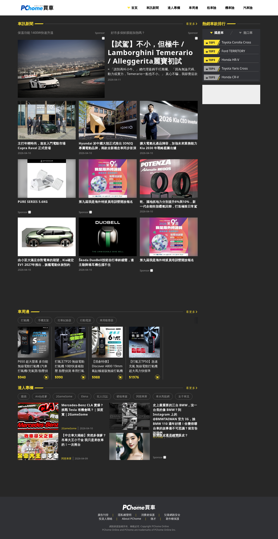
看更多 (190, 23)
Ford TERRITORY (233, 51)
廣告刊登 (103, 515)
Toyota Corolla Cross (236, 42)
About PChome (131, 518)
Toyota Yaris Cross (235, 69)
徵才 (153, 518)
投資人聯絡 (105, 518)
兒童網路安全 (172, 515)
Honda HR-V (230, 60)
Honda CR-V (230, 77)
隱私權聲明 (124, 515)
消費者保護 (148, 515)
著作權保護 (172, 518)
